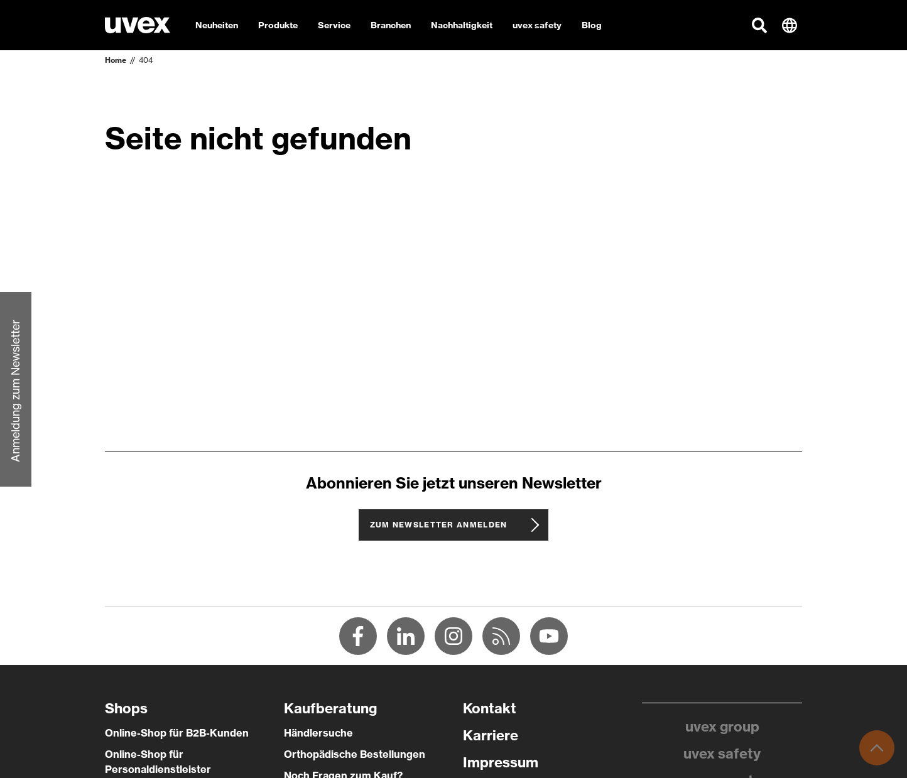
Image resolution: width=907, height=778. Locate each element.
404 (146, 60)
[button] (759, 25)
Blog (592, 25)
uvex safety (722, 753)
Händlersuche (318, 733)
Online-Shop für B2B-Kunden (177, 733)
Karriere (490, 735)
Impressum (500, 762)
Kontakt (489, 708)
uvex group (722, 726)
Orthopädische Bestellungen (354, 754)
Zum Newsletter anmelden (439, 524)
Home (115, 60)
